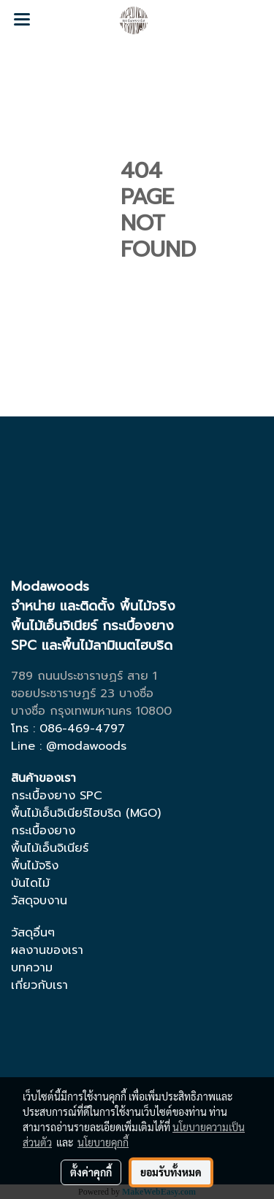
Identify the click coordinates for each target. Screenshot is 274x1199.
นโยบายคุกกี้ (103, 1142)
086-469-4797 (82, 728)
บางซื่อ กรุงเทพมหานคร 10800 (91, 711)
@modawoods (86, 746)
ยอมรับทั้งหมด (171, 1172)
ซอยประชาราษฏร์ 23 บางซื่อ (82, 693)
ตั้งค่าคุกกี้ (91, 1172)
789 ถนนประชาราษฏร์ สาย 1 (84, 676)
